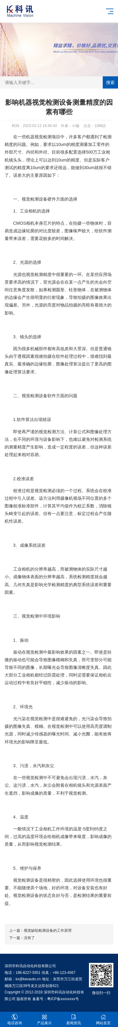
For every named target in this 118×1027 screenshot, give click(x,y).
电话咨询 (15, 1019)
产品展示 (44, 1019)
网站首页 (103, 1019)
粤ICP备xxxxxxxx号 (63, 999)
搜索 (110, 82)
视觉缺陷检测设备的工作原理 (48, 930)
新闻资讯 (74, 1019)
